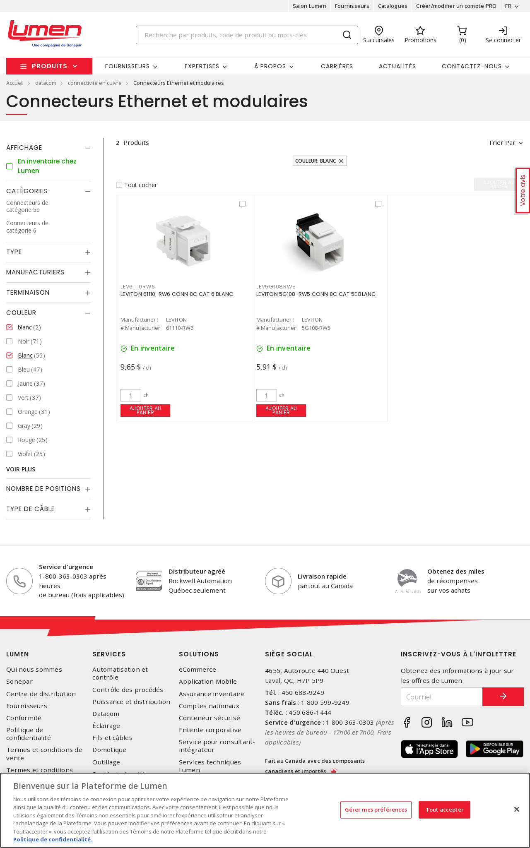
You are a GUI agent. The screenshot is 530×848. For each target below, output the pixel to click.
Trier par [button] (502, 142)
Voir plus (20, 469)
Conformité (24, 718)
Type (14, 251)
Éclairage (106, 726)
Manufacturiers (35, 272)
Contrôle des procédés (127, 690)
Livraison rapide (322, 576)
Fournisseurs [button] (127, 66)
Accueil (15, 82)
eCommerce (197, 669)
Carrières (337, 66)
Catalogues (393, 6)
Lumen (17, 654)
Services (109, 654)
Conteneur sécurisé (210, 718)
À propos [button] (270, 66)
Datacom (105, 714)
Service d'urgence (66, 566)
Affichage (24, 147)
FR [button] (508, 6)
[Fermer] (517, 809)
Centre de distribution (41, 694)
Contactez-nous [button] (472, 66)
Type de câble (30, 508)
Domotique (109, 750)
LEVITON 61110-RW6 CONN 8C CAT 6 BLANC (176, 294)
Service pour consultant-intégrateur (217, 746)
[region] (265, 810)
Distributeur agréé (197, 571)
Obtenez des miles (455, 571)
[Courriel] (442, 696)
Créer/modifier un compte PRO (456, 6)
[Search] (247, 35)
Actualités (397, 66)
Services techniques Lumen (210, 766)
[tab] (48, 148)
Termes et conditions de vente (44, 754)
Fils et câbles (112, 738)
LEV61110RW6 (137, 286)
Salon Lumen (309, 6)
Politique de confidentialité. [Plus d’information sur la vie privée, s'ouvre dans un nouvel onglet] (52, 839)
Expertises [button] (202, 66)
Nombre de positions (43, 488)
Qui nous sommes (34, 669)
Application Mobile (208, 681)
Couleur (21, 312)
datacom (45, 82)
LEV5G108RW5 (276, 286)
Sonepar (19, 681)
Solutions (199, 654)
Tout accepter (445, 809)
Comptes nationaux (209, 706)
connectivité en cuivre (95, 82)
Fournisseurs (352, 6)
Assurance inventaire (212, 694)
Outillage (106, 762)
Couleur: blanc (315, 160)
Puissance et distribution (131, 702)
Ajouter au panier (145, 410)
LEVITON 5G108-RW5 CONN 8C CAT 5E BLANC (316, 294)
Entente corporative (210, 730)
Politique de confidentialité (28, 734)
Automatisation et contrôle (120, 673)
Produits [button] (49, 66)
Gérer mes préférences (376, 809)
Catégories (27, 191)
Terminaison (28, 292)
